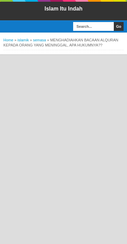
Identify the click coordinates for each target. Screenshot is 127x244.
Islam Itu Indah (63, 9)
